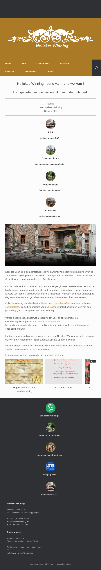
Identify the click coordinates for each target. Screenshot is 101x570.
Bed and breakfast (50, 494)
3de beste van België (50, 416)
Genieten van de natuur (50, 190)
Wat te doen (30, 71)
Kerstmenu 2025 (63, 387)
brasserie (53, 307)
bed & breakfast (62, 303)
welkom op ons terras (50, 216)
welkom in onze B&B (50, 138)
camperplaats (12, 307)
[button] (96, 68)
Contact (50, 71)
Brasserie (64, 63)
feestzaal (80, 303)
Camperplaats (43, 63)
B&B (24, 63)
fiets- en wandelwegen (48, 321)
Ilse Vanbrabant (26, 553)
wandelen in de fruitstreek (50, 455)
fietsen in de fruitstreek (50, 435)
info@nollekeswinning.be (18, 521)
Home (8, 63)
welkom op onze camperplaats (50, 164)
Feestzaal (9, 71)
